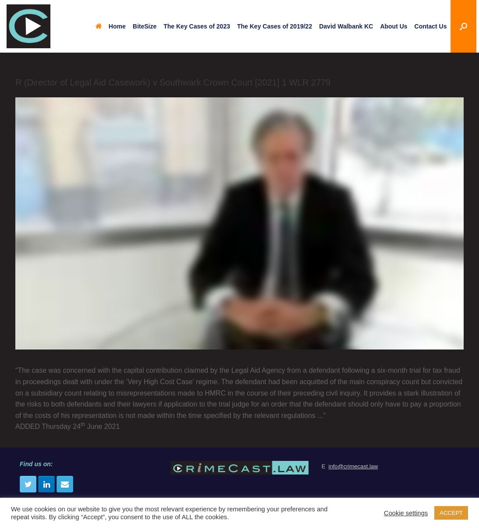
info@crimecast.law (353, 466)
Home (111, 26)
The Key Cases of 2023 (196, 26)
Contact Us (431, 26)
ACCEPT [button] (451, 513)
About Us (393, 26)
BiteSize (144, 26)
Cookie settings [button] (406, 513)
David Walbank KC (346, 26)
